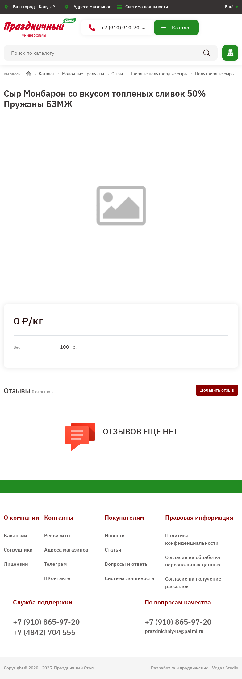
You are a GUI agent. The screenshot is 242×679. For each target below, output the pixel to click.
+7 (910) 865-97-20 (46, 622)
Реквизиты (57, 535)
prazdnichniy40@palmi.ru (174, 631)
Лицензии (16, 564)
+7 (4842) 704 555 (44, 632)
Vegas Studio (225, 668)
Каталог (176, 27)
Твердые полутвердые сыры (159, 73)
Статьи (113, 550)
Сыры (117, 73)
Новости (115, 535)
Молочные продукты (83, 73)
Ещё (229, 7)
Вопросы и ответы (127, 564)
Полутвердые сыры (215, 73)
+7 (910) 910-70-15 (118, 27)
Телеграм (55, 564)
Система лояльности (146, 7)
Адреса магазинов (92, 7)
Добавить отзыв (217, 390)
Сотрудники (18, 550)
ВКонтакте (57, 578)
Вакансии (15, 535)
